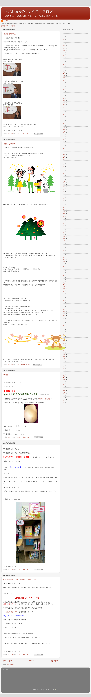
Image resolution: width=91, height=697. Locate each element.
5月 (64, 34)
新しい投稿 (7, 661)
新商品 (6, 375)
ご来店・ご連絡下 (44, 399)
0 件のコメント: (26, 133)
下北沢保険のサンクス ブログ (28, 11)
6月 (64, 32)
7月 (64, 57)
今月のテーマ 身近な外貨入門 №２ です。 (20, 579)
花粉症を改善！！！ (11, 144)
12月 (64, 46)
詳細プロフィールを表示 (8, 26)
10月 (64, 50)
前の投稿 (54, 661)
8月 (64, 55)
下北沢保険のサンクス (10, 612)
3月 (64, 39)
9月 (64, 52)
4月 (64, 37)
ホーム (31, 661)
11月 (64, 48)
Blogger (57, 690)
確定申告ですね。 (10, 34)
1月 (64, 43)
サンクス (6, 21)
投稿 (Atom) (10, 664)
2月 (64, 41)
